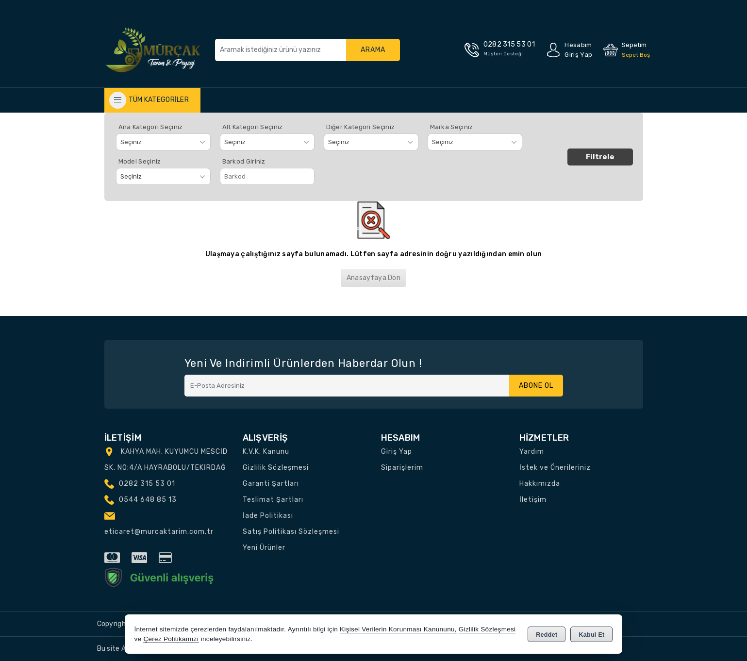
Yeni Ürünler (264, 548)
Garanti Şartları (271, 483)
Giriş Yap (396, 451)
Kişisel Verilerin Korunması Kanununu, (398, 629)
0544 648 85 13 (148, 500)
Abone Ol (536, 385)
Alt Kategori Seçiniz (252, 127)
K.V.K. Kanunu (266, 451)
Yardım (531, 451)
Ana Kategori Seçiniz (150, 127)
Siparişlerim (402, 467)
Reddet (546, 634)
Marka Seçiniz (451, 127)
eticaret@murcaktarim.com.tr (159, 532)
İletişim (533, 500)
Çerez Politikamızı (171, 639)
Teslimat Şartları (273, 500)
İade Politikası (268, 516)
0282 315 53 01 (147, 483)
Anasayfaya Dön (373, 278)
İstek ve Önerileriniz (555, 467)
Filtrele (600, 156)
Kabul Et (591, 634)
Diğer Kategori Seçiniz (360, 127)
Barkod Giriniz (244, 161)
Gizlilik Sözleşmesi (276, 467)
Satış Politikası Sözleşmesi (291, 532)
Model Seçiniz (139, 161)
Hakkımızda (539, 483)
